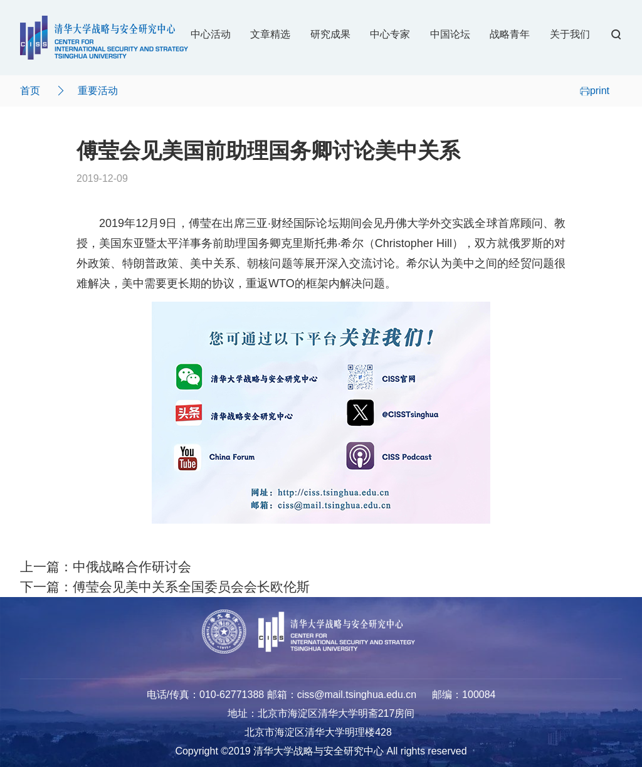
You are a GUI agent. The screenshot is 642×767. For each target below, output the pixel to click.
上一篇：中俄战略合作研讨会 (105, 566)
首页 (30, 90)
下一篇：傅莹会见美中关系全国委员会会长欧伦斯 (165, 587)
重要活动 (98, 90)
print (594, 90)
